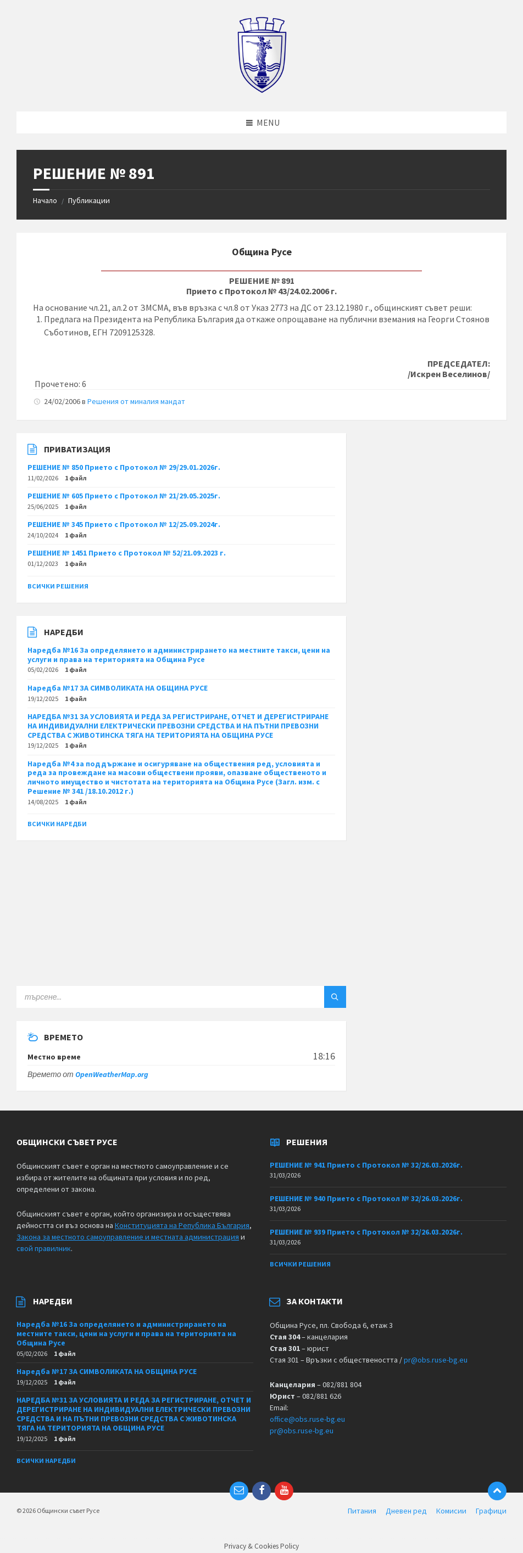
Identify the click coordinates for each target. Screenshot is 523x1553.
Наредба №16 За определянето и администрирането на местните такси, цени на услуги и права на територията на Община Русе (178, 654)
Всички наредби (57, 824)
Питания (362, 1511)
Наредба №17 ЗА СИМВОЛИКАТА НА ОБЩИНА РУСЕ (117, 688)
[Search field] (153, 997)
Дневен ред (406, 1511)
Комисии (451, 1511)
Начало (45, 200)
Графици (491, 1511)
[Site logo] (262, 90)
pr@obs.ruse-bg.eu (436, 1360)
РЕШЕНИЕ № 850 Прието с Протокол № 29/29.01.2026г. (123, 467)
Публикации (89, 200)
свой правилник (43, 1248)
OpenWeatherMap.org (111, 1074)
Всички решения (57, 586)
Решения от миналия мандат (136, 401)
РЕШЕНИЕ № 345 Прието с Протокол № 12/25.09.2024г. (123, 524)
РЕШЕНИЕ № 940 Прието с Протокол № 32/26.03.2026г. (366, 1198)
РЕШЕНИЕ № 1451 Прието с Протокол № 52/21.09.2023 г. (126, 553)
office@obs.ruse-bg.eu (307, 1419)
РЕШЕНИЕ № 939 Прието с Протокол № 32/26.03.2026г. (366, 1232)
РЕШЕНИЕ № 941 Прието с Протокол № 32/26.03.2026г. (366, 1165)
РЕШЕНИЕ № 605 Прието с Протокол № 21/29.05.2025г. (123, 496)
